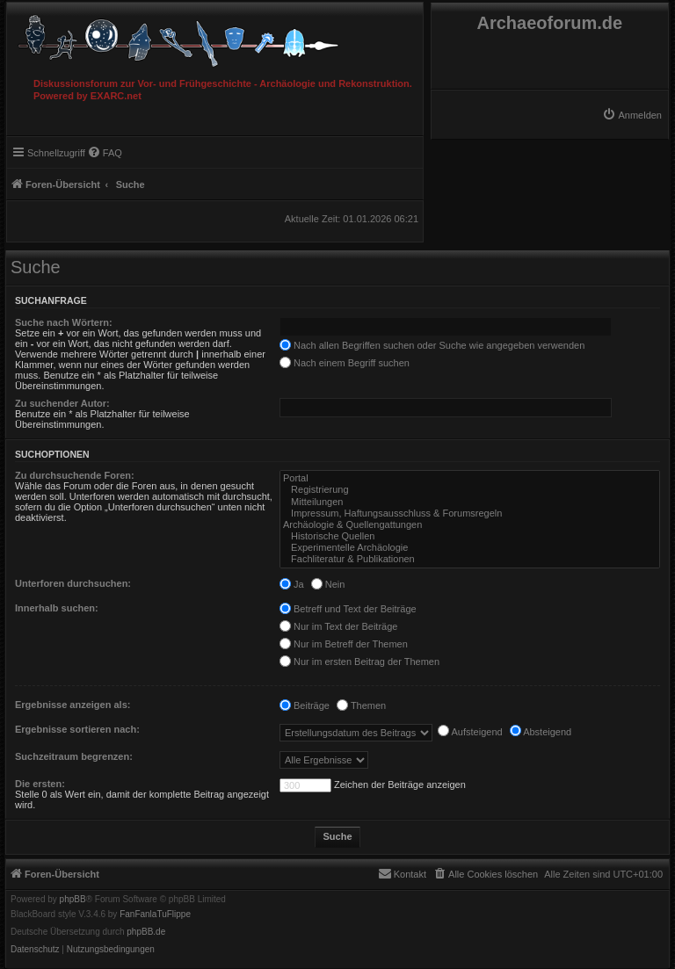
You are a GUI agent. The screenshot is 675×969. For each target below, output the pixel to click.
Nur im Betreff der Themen (343, 644)
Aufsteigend (470, 732)
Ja (291, 584)
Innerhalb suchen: (56, 608)
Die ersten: (40, 783)
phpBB (73, 899)
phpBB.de (146, 932)
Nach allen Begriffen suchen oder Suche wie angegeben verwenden (431, 345)
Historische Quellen (469, 536)
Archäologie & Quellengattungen (469, 525)
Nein (328, 584)
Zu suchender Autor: (62, 403)
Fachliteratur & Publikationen (469, 559)
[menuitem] (632, 115)
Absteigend (541, 732)
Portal (469, 478)
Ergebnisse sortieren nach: (77, 729)
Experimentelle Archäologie (469, 547)
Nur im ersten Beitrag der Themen (359, 661)
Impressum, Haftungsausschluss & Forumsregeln (469, 513)
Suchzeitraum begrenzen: (74, 756)
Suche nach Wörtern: (63, 322)
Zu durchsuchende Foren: (74, 475)
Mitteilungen (469, 502)
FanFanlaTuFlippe (155, 914)
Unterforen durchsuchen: (73, 583)
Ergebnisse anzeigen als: (72, 704)
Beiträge (304, 705)
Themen (361, 705)
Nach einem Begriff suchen (344, 363)
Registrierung (469, 489)
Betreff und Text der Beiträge (348, 609)
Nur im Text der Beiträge (338, 626)
